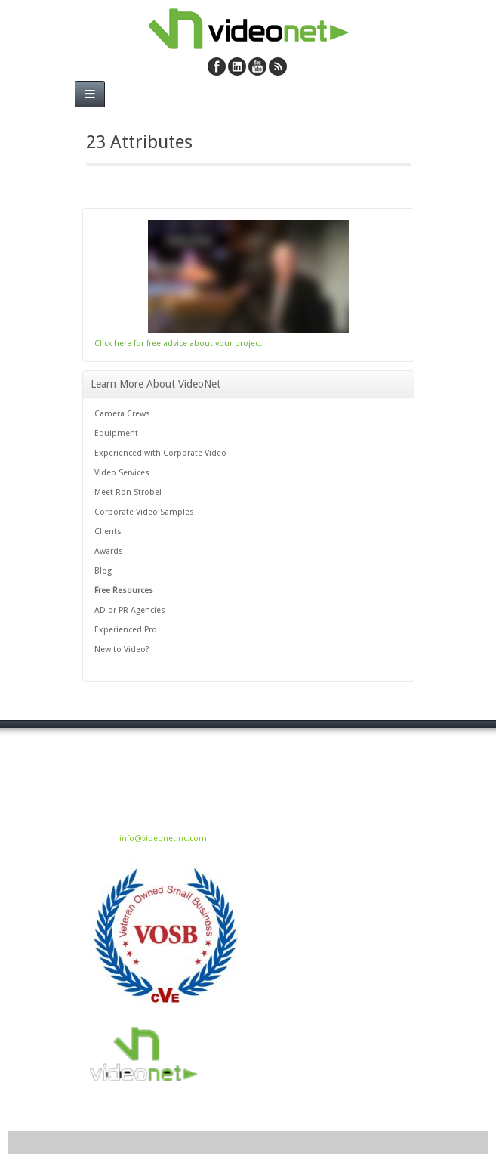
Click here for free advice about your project (178, 343)
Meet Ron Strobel (128, 492)
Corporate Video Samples (144, 512)
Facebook (217, 66)
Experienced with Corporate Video (160, 453)
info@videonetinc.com (163, 838)
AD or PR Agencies (129, 610)
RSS (278, 66)
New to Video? (121, 649)
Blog (103, 571)
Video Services (121, 473)
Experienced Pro (125, 630)
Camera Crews (122, 414)
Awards (108, 551)
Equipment (116, 433)
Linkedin (237, 66)
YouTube (257, 66)
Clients (108, 532)
